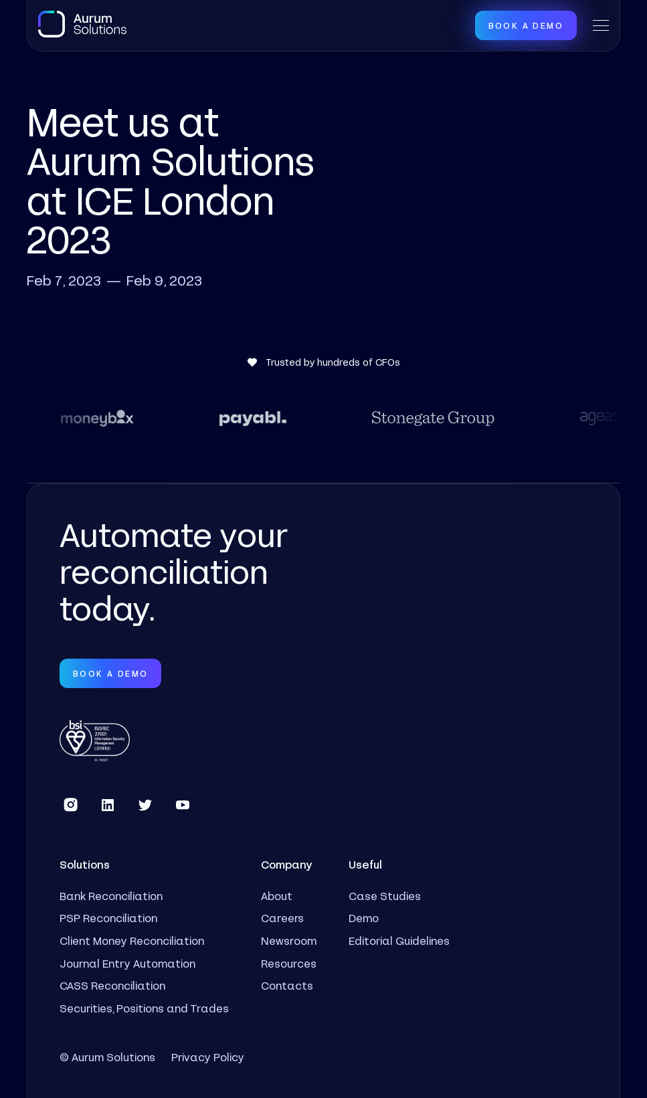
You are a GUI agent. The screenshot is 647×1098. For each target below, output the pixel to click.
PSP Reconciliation (108, 917)
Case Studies (385, 895)
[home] (82, 24)
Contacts (287, 985)
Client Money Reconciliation (132, 940)
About (276, 895)
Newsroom (288, 940)
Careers (282, 917)
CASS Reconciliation (112, 985)
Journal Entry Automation (127, 963)
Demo (364, 917)
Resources (288, 963)
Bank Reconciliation (111, 895)
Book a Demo (525, 25)
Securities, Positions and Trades (144, 1008)
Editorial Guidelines (399, 940)
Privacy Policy (207, 1057)
